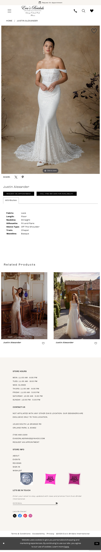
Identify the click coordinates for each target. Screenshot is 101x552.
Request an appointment (26, 443)
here (66, 549)
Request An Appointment (20, 195)
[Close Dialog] (4, 545)
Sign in (16, 468)
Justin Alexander (27, 21)
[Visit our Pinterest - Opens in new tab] (26, 517)
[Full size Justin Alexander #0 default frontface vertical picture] (50, 100)
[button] (9, 11)
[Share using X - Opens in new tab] (16, 177)
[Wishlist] (92, 11)
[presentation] (24, 306)
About (16, 457)
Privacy (50, 536)
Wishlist (17, 472)
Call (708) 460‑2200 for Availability (61, 195)
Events (16, 461)
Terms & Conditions (21, 536)
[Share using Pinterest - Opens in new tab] (23, 177)
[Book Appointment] (50, 3)
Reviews (17, 464)
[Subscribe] (61, 504)
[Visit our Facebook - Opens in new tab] (20, 517)
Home (9, 21)
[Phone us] (75, 11)
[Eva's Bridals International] (33, 11)
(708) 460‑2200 (20, 436)
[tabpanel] (50, 100)
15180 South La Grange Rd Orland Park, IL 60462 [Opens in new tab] (27, 427)
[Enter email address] (38, 504)
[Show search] (84, 11)
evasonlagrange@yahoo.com (29, 440)
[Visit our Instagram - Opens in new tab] (32, 517)
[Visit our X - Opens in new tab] (15, 517)
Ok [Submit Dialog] (96, 545)
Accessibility (38, 536)
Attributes (11, 202)
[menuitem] (9, 11)
